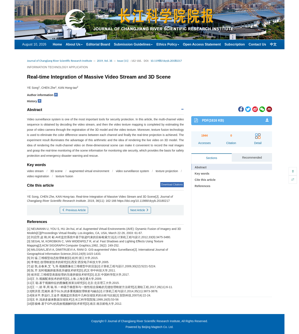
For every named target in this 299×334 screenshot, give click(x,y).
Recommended (252, 157)
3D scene (56, 171)
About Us (74, 44)
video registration (38, 176)
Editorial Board (98, 44)
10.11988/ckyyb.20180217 (166, 61)
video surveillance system (132, 171)
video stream (35, 171)
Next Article (139, 210)
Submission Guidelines (133, 44)
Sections (211, 158)
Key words (202, 173)
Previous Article (74, 210)
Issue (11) (123, 61)
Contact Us (257, 44)
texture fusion (64, 176)
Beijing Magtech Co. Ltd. (158, 327)
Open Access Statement (202, 44)
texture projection (167, 171)
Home (57, 44)
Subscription (234, 44)
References (203, 186)
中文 (273, 44)
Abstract (201, 167)
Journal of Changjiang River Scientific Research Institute (59, 61)
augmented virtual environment (89, 171)
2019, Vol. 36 (104, 61)
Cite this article (205, 179)
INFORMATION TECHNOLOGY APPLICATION (57, 67)
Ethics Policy (167, 44)
